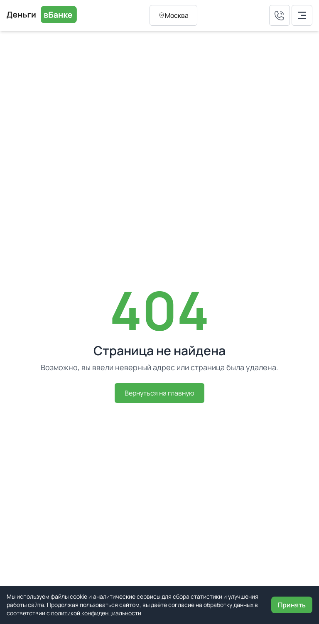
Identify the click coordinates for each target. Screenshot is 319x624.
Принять (292, 604)
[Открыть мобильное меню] (302, 15)
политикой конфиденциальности (96, 613)
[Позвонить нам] (279, 15)
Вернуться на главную (159, 393)
